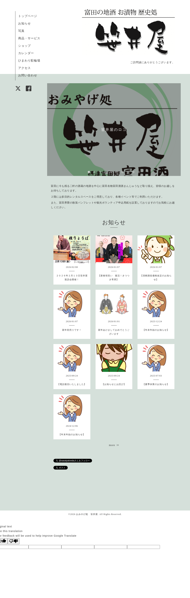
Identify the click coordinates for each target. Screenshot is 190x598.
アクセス (24, 68)
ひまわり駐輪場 (29, 60)
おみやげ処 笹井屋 (87, 514)
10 (139, 172)
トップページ (27, 16)
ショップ (24, 45)
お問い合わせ (27, 75)
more (114, 445)
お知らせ (24, 23)
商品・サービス (29, 38)
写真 (21, 30)
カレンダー (26, 53)
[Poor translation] (13, 541)
